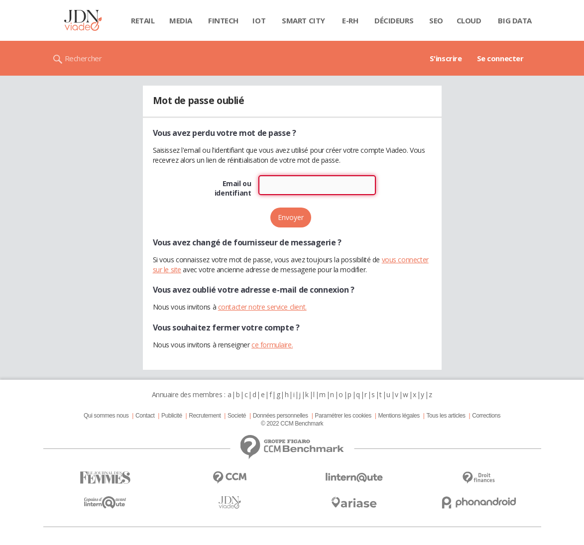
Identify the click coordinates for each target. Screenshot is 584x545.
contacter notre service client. (262, 307)
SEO (436, 20)
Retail (142, 20)
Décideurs (393, 20)
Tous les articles (445, 415)
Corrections (486, 415)
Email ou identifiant (233, 188)
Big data (515, 20)
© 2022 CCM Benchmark (292, 423)
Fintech (223, 20)
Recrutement (205, 415)
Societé (237, 415)
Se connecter (500, 58)
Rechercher (83, 58)
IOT (258, 20)
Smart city (303, 20)
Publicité (171, 415)
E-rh (350, 20)
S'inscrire (446, 58)
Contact (144, 415)
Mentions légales (398, 415)
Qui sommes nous (106, 415)
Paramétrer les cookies (343, 415)
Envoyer (291, 217)
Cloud (469, 20)
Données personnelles (280, 415)
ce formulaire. (272, 344)
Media (180, 20)
